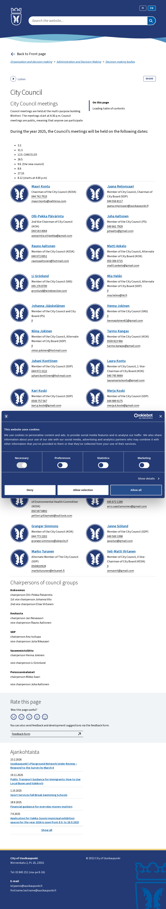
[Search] (151, 20)
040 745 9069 (115, 376)
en (151, 8)
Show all (46, 831)
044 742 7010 (39, 196)
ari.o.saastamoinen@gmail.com (127, 506)
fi (143, 8)
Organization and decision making (31, 62)
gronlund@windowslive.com (49, 291)
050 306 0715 (115, 261)
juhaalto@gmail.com (120, 231)
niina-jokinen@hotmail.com (49, 350)
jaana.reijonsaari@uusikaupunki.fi (128, 206)
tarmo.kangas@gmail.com (123, 346)
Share (149, 78)
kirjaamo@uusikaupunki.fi (26, 886)
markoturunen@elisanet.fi (48, 571)
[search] (88, 20)
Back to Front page (28, 54)
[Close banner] (160, 416)
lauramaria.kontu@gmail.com (126, 380)
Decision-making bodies (120, 62)
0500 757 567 (39, 401)
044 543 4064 (39, 231)
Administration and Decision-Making (79, 62)
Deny (30, 489)
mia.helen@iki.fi (117, 295)
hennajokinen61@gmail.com (125, 321)
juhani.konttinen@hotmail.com (51, 376)
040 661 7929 (115, 226)
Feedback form (47, 734)
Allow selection (83, 489)
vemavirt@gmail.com (120, 571)
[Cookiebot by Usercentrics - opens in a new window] (137, 416)
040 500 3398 (115, 536)
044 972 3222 (39, 371)
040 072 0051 (39, 256)
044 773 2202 (39, 536)
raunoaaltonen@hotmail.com (50, 261)
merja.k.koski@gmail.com (123, 406)
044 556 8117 (115, 201)
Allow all (136, 489)
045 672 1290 (115, 502)
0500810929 (38, 566)
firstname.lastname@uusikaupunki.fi (33, 890)
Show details (146, 478)
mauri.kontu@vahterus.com (48, 201)
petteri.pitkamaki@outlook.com (51, 516)
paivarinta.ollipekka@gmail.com (51, 236)
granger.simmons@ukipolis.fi (49, 541)
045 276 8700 (39, 286)
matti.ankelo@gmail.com (123, 266)
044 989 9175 (115, 401)
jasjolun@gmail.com (120, 541)
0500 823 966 (115, 341)
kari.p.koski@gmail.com (46, 406)
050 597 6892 (39, 511)
